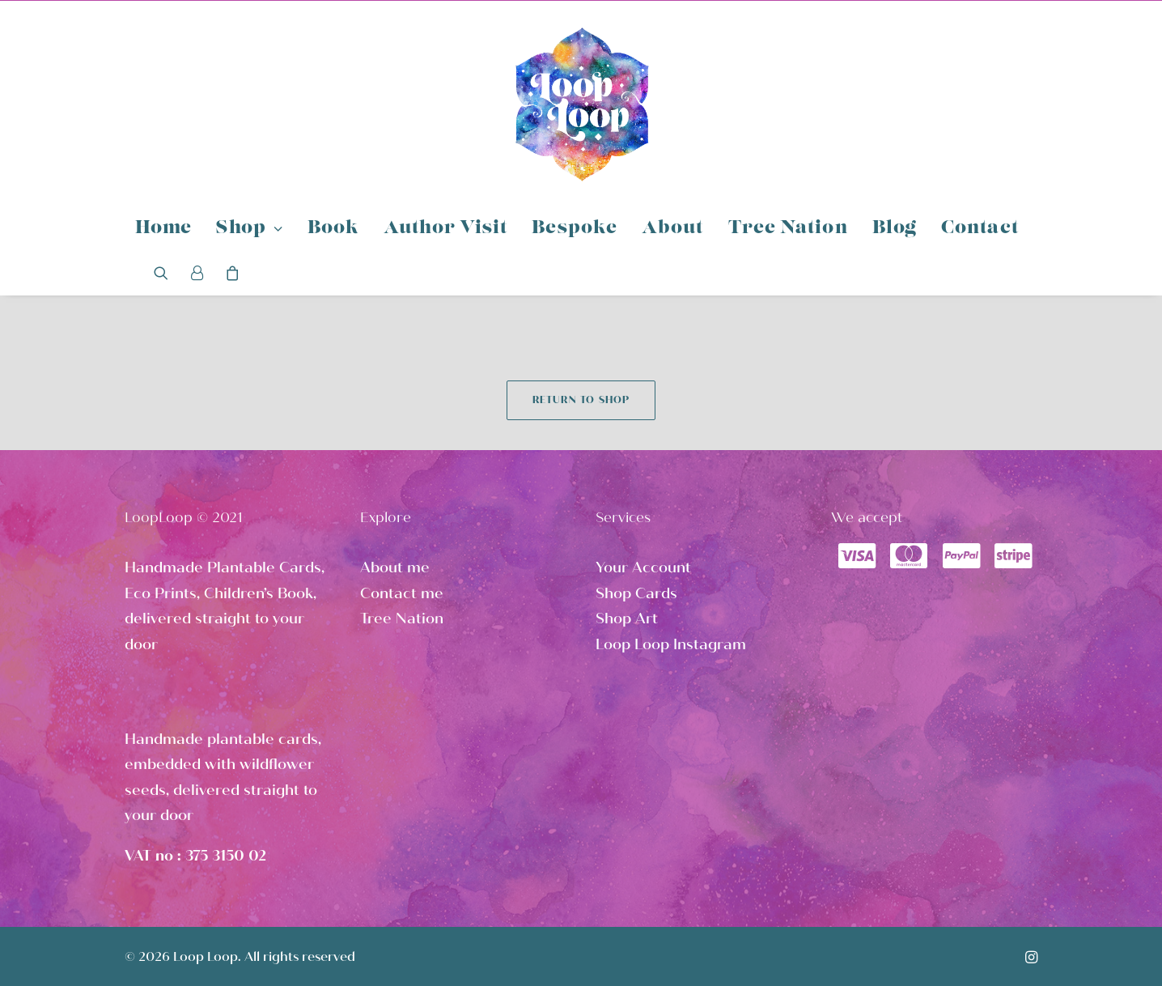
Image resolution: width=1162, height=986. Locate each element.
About (673, 228)
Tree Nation (788, 228)
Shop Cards (636, 593)
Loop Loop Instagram (671, 644)
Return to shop (581, 400)
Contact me (401, 593)
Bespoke (574, 228)
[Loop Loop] (581, 104)
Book (333, 228)
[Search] (166, 273)
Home (163, 228)
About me (395, 567)
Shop (249, 228)
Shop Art (627, 618)
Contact (980, 228)
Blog (894, 228)
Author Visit (445, 228)
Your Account (643, 567)
